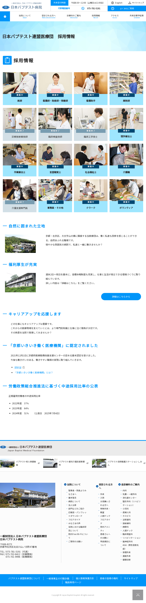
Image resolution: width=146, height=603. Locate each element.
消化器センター (130, 497)
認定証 (18, 367)
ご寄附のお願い (75, 541)
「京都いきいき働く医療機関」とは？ (33, 372)
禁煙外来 (127, 552)
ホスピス (127, 515)
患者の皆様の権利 (109, 578)
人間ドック (105, 515)
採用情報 (96, 16)
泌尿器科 (127, 519)
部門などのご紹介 (76, 508)
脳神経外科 (128, 541)
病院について (74, 501)
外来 (102, 494)
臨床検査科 (128, 534)
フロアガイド (74, 519)
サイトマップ (138, 2)
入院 (102, 497)
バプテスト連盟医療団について (24, 578)
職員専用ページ (73, 582)
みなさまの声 (74, 523)
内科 (125, 490)
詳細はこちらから (121, 296)
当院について (25, 16)
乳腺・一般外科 (130, 494)
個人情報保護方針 (85, 578)
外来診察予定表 (137, 16)
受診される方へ (49, 16)
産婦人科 (127, 512)
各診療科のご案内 (130, 484)
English (118, 2)
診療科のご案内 (74, 16)
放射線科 (127, 523)
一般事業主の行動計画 (57, 578)
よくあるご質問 (127, 8)
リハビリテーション (132, 537)
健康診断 (127, 559)
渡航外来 (127, 556)
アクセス (115, 16)
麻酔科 (126, 526)
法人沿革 (72, 505)
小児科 (126, 508)
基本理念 (72, 497)
